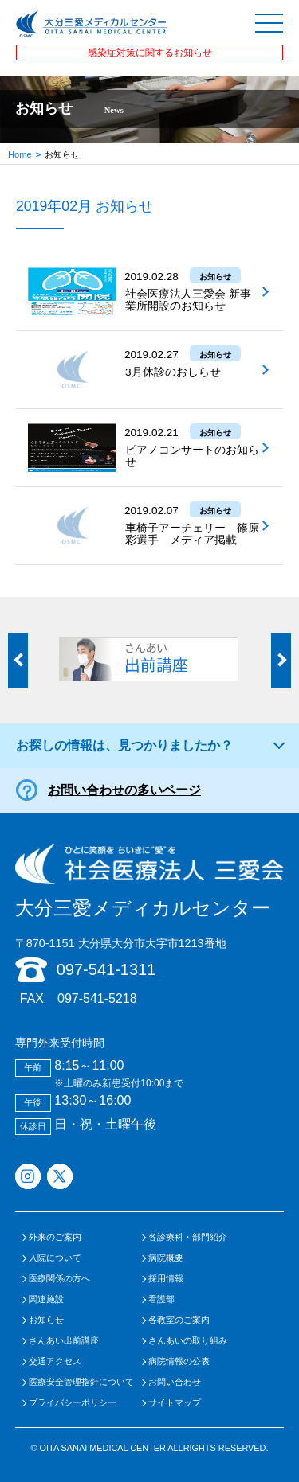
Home (20, 154)
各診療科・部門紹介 (187, 1237)
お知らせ (46, 1320)
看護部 (161, 1299)
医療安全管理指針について (81, 1382)
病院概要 (165, 1258)
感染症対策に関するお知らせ (150, 52)
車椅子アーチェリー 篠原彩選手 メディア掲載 (192, 534)
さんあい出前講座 (64, 1340)
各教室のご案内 (179, 1320)
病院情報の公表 (179, 1361)
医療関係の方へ (59, 1278)
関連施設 (46, 1299)
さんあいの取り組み (187, 1340)
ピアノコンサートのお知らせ (192, 456)
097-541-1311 (106, 969)
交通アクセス (55, 1361)
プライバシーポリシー (72, 1402)
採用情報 (165, 1278)
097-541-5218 (97, 998)
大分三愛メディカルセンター (150, 881)
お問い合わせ (174, 1382)
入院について (55, 1258)
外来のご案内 (55, 1237)
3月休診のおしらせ (173, 372)
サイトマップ (174, 1402)
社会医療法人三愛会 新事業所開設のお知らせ (188, 300)
